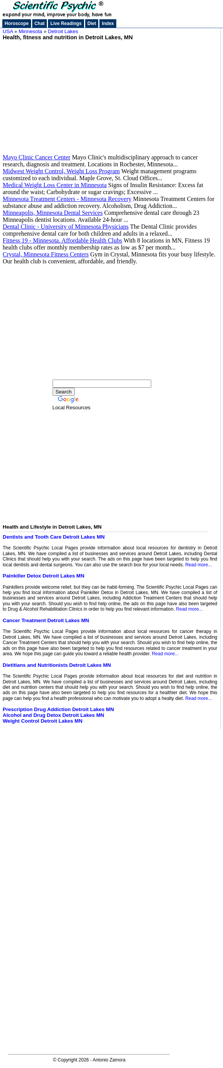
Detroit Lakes (63, 31)
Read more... (198, 564)
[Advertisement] (110, 94)
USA (8, 31)
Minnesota (31, 31)
